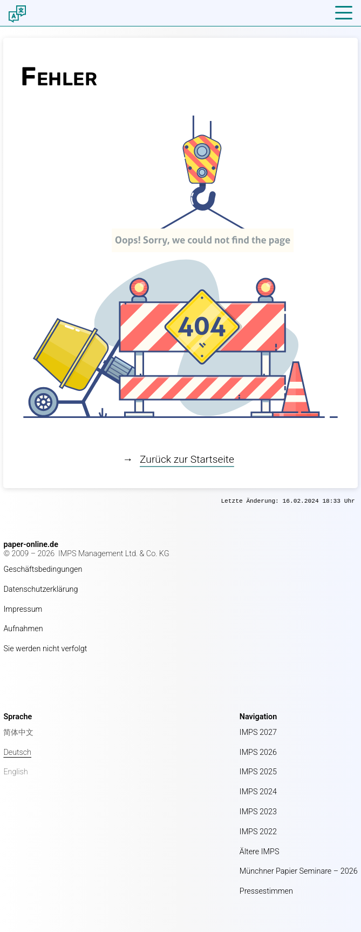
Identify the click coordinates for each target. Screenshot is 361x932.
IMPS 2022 (258, 831)
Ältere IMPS (260, 851)
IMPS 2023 (258, 811)
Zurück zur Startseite (187, 459)
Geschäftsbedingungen (42, 569)
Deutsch (17, 752)
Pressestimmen (266, 891)
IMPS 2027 (258, 732)
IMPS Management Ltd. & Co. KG (113, 553)
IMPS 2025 (258, 771)
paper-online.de (30, 544)
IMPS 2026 (258, 752)
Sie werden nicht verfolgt (45, 648)
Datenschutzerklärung (40, 589)
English (15, 771)
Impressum (22, 609)
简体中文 (18, 732)
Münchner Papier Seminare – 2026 (299, 871)
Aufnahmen (23, 628)
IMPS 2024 (258, 791)
